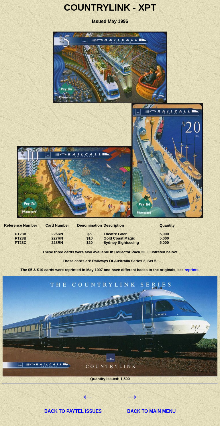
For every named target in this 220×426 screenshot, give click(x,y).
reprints (191, 270)
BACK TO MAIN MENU (151, 411)
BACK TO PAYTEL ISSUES (73, 411)
